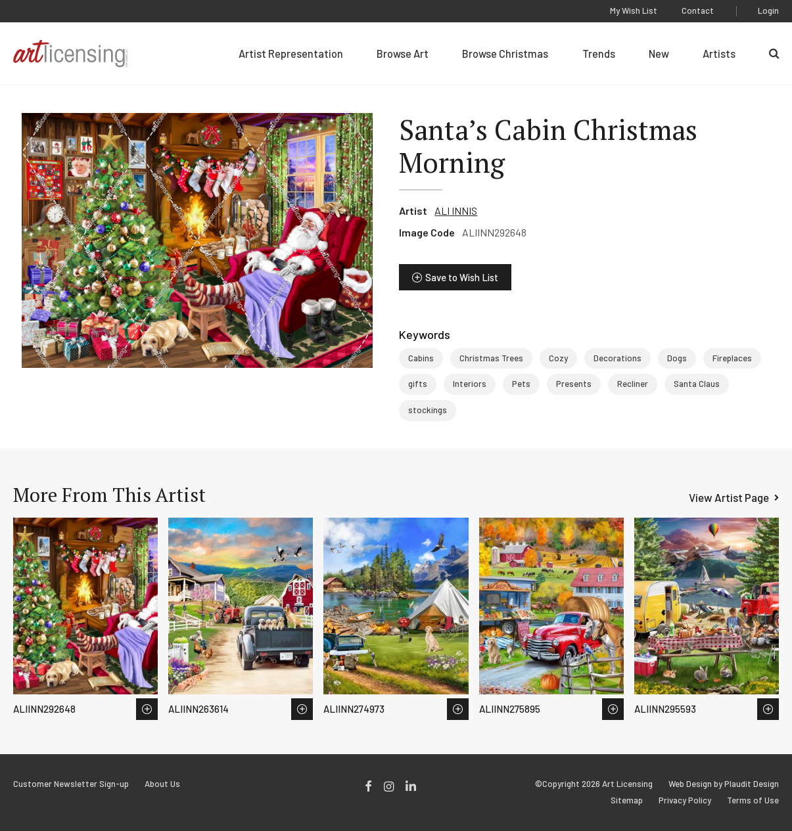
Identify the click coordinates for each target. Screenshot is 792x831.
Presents (574, 383)
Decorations (617, 358)
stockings (427, 410)
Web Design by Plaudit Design (723, 784)
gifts (417, 383)
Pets (521, 383)
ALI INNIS (455, 210)
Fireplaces (732, 358)
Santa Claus (697, 383)
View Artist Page (729, 497)
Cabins (421, 358)
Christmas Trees (491, 358)
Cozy (558, 358)
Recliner (632, 383)
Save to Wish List (461, 277)
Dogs (677, 358)
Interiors (469, 383)
